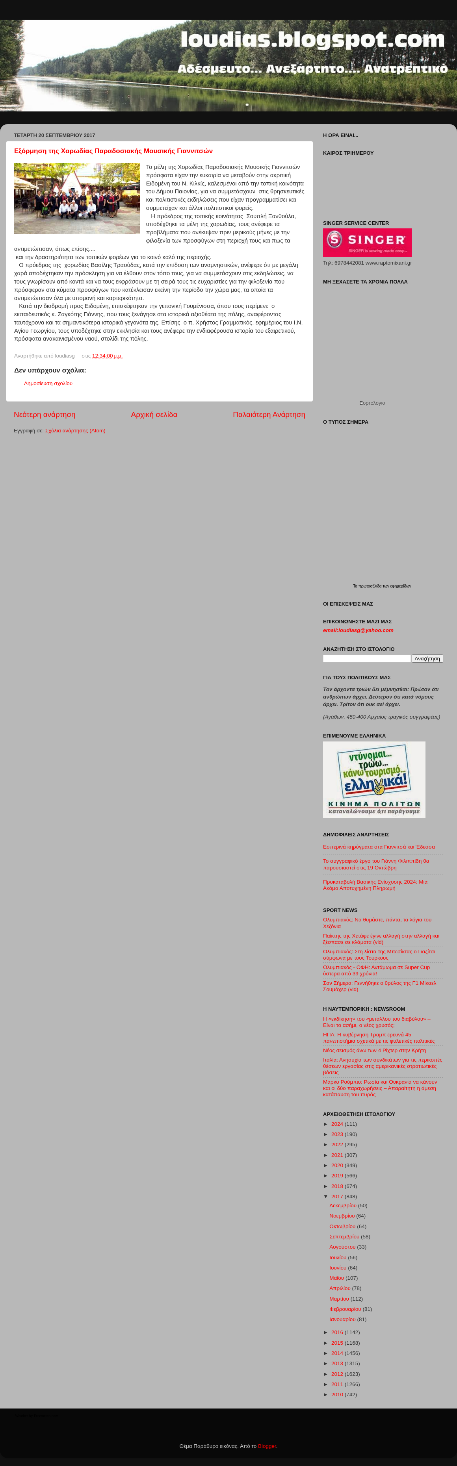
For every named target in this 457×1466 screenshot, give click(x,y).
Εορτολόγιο (372, 403)
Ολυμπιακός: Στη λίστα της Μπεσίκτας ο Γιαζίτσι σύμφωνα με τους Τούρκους (379, 955)
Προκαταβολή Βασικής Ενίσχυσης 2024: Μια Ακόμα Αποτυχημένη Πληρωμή (375, 885)
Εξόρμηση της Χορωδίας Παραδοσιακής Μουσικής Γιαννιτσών (113, 151)
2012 (338, 1374)
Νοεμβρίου (342, 1216)
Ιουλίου (338, 1257)
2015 (338, 1343)
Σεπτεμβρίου (345, 1237)
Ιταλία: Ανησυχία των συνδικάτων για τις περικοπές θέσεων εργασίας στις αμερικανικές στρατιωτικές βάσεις (382, 1066)
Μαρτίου (340, 1299)
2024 (338, 1124)
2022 (338, 1144)
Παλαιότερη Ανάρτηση (269, 414)
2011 (338, 1384)
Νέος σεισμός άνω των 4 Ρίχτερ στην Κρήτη (374, 1050)
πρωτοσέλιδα (371, 586)
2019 (338, 1176)
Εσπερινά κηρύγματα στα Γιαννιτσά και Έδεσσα (379, 847)
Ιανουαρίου (343, 1319)
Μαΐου (337, 1278)
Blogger (267, 1446)
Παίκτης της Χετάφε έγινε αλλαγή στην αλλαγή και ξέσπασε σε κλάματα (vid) (381, 939)
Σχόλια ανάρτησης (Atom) (75, 431)
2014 (338, 1353)
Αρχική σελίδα (154, 414)
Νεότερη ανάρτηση (45, 414)
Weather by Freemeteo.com (36, 1416)
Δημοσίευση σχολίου (48, 383)
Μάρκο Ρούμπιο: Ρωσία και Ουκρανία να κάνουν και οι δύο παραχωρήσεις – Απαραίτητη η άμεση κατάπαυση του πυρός (380, 1088)
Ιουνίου (338, 1268)
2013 (338, 1363)
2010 (338, 1394)
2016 (338, 1332)
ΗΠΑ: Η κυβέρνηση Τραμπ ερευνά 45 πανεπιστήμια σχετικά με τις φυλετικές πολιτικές (379, 1038)
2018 (338, 1186)
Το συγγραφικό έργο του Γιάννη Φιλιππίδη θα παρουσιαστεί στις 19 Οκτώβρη (376, 864)
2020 (338, 1165)
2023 (338, 1134)
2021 (338, 1155)
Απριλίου (340, 1288)
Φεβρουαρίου (345, 1309)
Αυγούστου (343, 1247)
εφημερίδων (400, 586)
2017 (338, 1196)
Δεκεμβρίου (343, 1205)
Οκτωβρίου (343, 1226)
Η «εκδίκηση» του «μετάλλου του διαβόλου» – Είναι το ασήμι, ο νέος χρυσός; (377, 1022)
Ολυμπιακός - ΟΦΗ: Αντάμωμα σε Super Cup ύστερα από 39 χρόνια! (376, 970)
